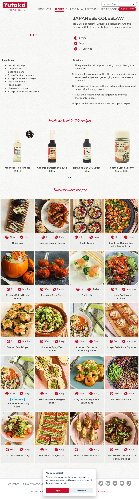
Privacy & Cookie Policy (38, 484)
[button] (45, 9)
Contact (13, 484)
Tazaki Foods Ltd (99, 491)
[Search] (116, 4)
